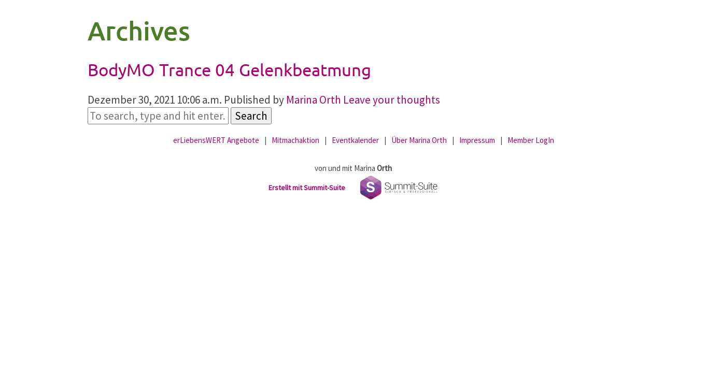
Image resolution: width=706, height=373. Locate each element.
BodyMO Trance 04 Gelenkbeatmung (229, 69)
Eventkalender (355, 140)
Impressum (477, 140)
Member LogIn (530, 140)
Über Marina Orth (419, 140)
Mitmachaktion (295, 140)
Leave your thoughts (391, 100)
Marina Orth (313, 100)
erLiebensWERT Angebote (216, 140)
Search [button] (251, 116)
